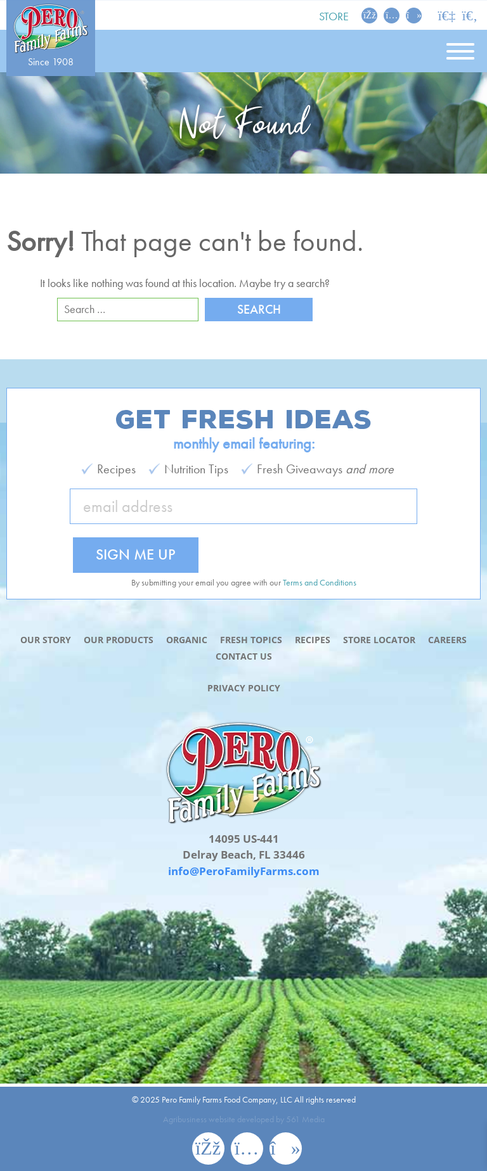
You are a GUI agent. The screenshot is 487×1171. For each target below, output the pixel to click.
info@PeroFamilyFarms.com (244, 871)
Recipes (312, 640)
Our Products (118, 640)
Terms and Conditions (319, 582)
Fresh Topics (251, 640)
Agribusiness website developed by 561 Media (244, 1119)
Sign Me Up (136, 554)
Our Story (45, 640)
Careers (447, 640)
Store (334, 16)
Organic (186, 640)
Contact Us (244, 656)
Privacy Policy (243, 688)
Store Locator (379, 640)
